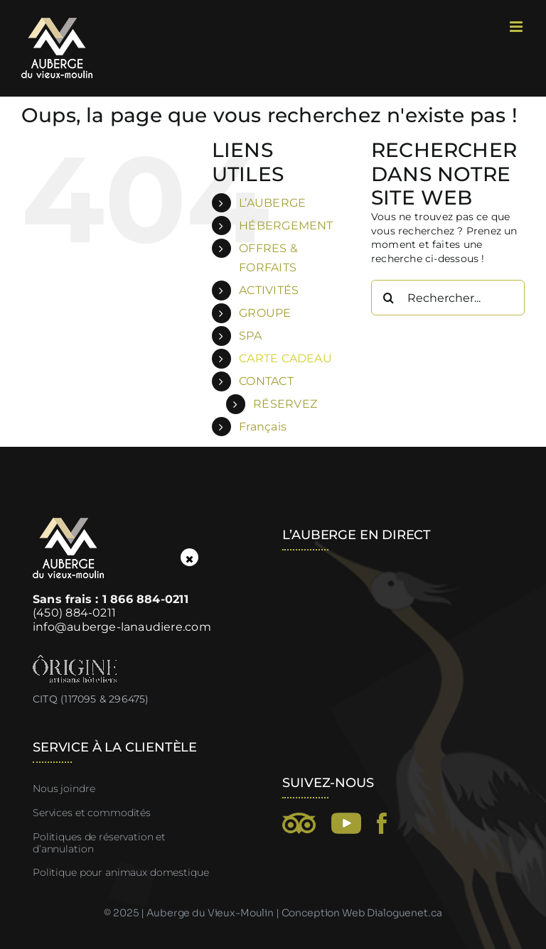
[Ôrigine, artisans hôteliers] (75, 660)
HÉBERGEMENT (286, 225)
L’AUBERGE (272, 203)
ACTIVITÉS (269, 290)
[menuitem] (294, 426)
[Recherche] (389, 297)
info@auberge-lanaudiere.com (122, 627)
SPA (250, 335)
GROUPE (265, 313)
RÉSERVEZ (285, 404)
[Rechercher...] (448, 297)
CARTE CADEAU (285, 358)
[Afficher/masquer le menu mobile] (517, 26)
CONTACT (266, 381)
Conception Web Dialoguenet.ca (362, 912)
